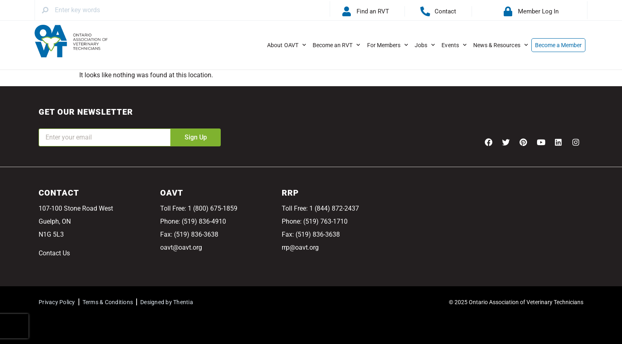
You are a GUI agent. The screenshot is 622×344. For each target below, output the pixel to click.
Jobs (425, 45)
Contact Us (54, 253)
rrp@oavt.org (300, 247)
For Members (388, 45)
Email (47, 123)
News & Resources (500, 45)
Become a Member (558, 45)
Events (453, 45)
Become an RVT (337, 45)
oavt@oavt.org (181, 247)
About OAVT (286, 45)
